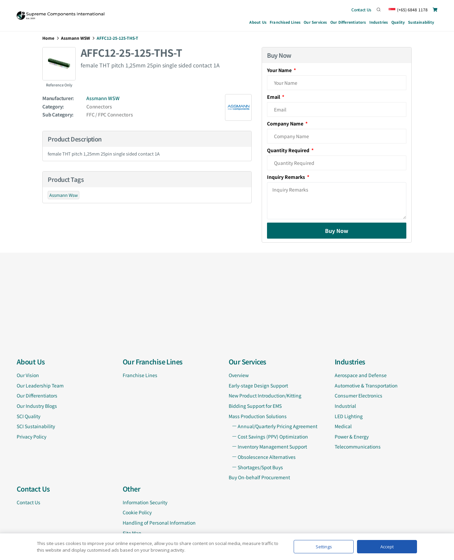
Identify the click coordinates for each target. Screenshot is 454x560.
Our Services (315, 23)
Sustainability (421, 22)
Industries (378, 23)
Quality (398, 22)
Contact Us (361, 9)
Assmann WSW (75, 38)
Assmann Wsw (63, 195)
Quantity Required (288, 150)
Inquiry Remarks (286, 177)
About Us (257, 22)
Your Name (280, 70)
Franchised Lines (285, 22)
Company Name (285, 123)
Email (274, 96)
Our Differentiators (348, 22)
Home (48, 38)
